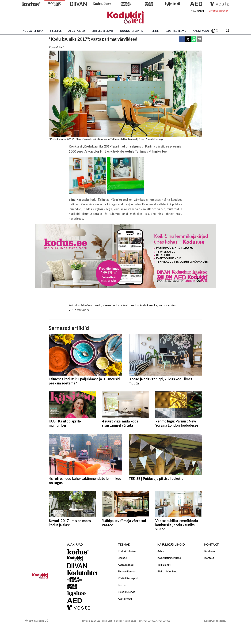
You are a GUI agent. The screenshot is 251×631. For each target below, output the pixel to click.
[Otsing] (227, 30)
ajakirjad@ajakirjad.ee (125, 620)
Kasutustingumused (169, 557)
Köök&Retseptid (131, 30)
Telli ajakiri (197, 11)
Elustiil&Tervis (175, 30)
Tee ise (154, 30)
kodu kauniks (148, 305)
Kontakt (209, 557)
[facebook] (182, 39)
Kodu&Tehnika (33, 30)
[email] (199, 39)
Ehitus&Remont (102, 30)
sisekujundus (111, 305)
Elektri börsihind (167, 571)
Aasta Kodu (201, 30)
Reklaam (209, 551)
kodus (135, 305)
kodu (98, 305)
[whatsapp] (193, 39)
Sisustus (56, 30)
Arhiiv (161, 551)
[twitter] (188, 39)
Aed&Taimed (76, 30)
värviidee (83, 310)
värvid (125, 305)
